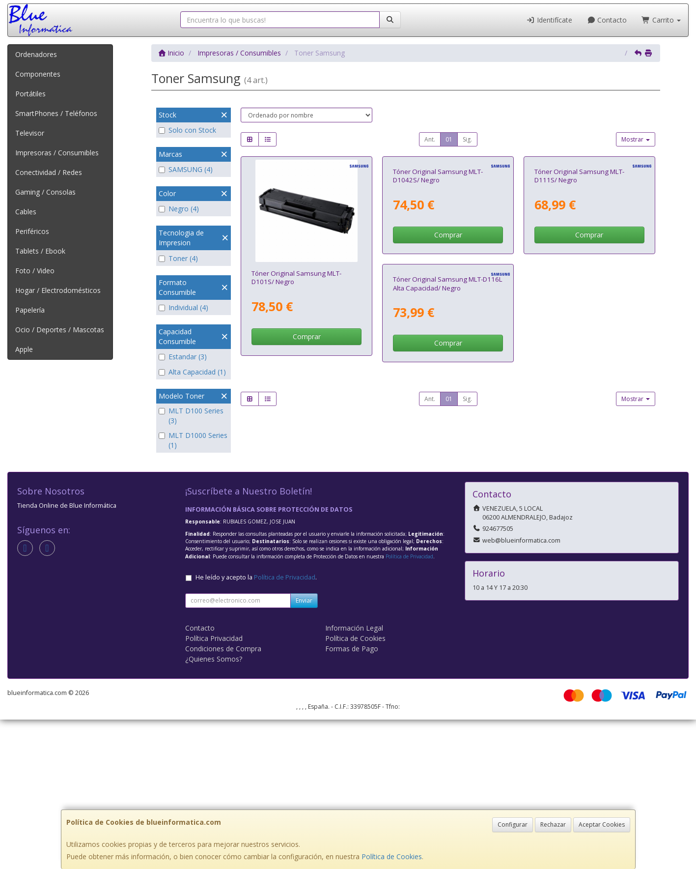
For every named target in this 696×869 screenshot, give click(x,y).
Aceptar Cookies (602, 824)
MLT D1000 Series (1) (193, 440)
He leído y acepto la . (256, 727)
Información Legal (354, 777)
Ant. (429, 139)
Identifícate (549, 20)
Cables (25, 211)
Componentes (37, 74)
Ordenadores (36, 54)
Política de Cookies (392, 856)
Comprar (307, 336)
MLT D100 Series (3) (191, 415)
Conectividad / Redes (48, 172)
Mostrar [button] (635, 139)
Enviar (304, 750)
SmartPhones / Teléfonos (56, 113)
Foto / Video (35, 270)
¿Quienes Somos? (213, 808)
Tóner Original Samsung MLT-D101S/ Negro (296, 277)
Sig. (467, 139)
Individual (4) (183, 307)
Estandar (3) (183, 356)
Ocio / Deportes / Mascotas (59, 329)
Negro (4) (179, 208)
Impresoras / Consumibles (57, 152)
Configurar (513, 824)
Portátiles (30, 93)
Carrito (661, 20)
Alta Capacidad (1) (192, 372)
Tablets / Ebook (40, 251)
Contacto (607, 20)
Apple (24, 349)
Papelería (30, 310)
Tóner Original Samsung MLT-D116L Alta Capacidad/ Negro (306, 487)
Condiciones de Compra (223, 798)
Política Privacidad (214, 787)
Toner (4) (178, 258)
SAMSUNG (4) (186, 169)
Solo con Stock (187, 130)
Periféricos (32, 231)
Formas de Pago (351, 798)
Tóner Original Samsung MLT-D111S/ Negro (579, 277)
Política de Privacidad (409, 705)
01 (448, 139)
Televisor (29, 133)
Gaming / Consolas (45, 192)
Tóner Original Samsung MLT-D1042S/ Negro (438, 277)
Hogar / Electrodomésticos (58, 290)
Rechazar (553, 824)
